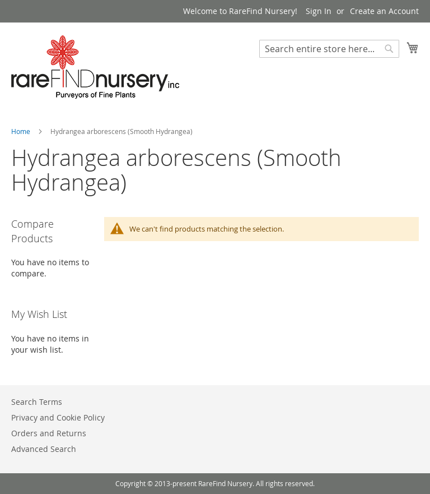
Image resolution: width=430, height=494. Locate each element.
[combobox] (329, 49)
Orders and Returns (48, 433)
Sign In (318, 11)
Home (21, 131)
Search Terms (36, 401)
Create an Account (384, 11)
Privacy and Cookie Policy (58, 417)
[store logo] (95, 67)
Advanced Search (43, 449)
